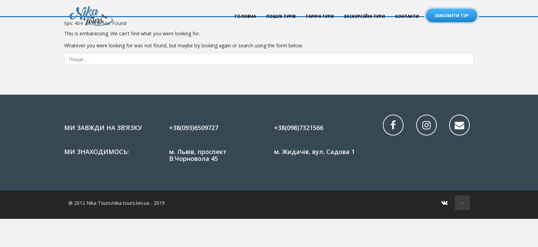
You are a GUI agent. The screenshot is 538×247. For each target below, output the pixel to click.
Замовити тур (451, 16)
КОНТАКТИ (407, 16)
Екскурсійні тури (364, 16)
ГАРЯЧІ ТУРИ (320, 16)
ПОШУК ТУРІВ (281, 16)
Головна (245, 16)
